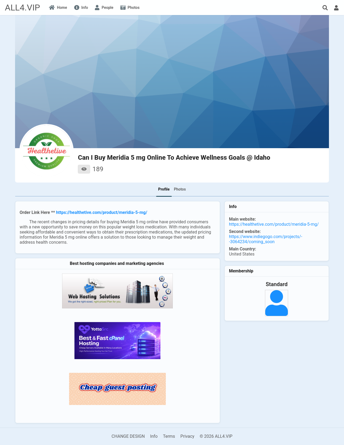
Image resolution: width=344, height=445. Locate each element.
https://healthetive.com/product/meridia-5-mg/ (101, 212)
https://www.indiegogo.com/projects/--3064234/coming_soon (265, 239)
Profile (164, 189)
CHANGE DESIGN (128, 436)
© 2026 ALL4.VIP (216, 436)
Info (154, 436)
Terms (169, 436)
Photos (180, 189)
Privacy (187, 436)
